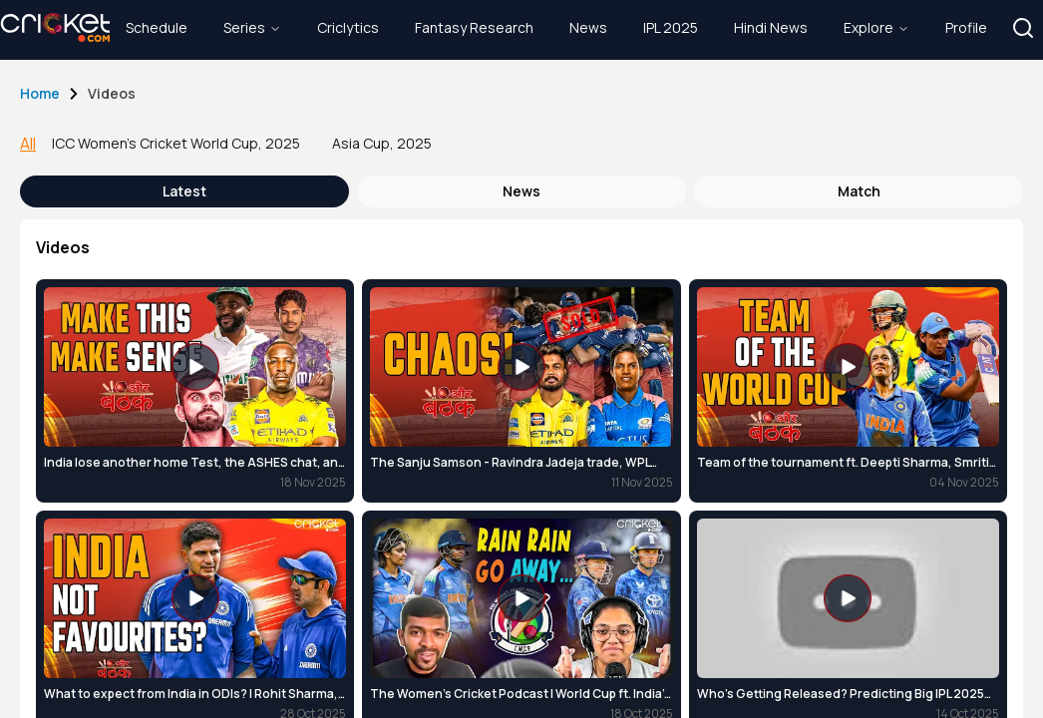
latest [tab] (184, 190)
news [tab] (521, 190)
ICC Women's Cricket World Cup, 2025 (176, 143)
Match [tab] (859, 190)
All (28, 144)
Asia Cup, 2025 (382, 143)
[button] (1023, 28)
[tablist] (521, 191)
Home (40, 93)
